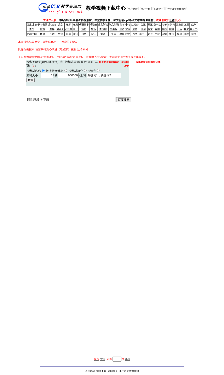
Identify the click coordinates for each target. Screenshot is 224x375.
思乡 (150, 33)
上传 (172, 20)
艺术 (52, 33)
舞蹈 (171, 29)
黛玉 (150, 24)
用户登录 (133, 8)
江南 (68, 33)
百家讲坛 (32, 24)
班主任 (143, 33)
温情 (164, 33)
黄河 (102, 33)
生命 (157, 33)
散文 (150, 29)
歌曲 (164, 29)
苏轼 (83, 29)
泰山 (75, 33)
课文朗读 (103, 24)
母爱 (186, 33)
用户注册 (145, 8)
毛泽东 (68, 29)
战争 (193, 24)
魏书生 (157, 24)
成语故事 (84, 24)
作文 (134, 33)
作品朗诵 (114, 24)
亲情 (193, 33)
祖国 (113, 33)
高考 (122, 24)
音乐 (179, 29)
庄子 (75, 29)
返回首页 (113, 370)
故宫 (127, 33)
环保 (42, 33)
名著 (164, 24)
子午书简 (42, 24)
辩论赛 (93, 24)
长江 (93, 33)
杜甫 (42, 29)
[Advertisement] (167, 277)
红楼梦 (135, 24)
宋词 (127, 29)
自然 (83, 33)
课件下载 (101, 370)
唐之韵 (52, 24)
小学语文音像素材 (176, 8)
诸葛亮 (60, 29)
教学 (68, 24)
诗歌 (134, 29)
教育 (75, 24)
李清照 (103, 29)
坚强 (179, 33)
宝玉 (143, 24)
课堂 (60, 24)
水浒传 (171, 24)
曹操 (52, 29)
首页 (102, 359)
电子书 (193, 29)
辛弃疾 (113, 29)
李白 (31, 29)
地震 (171, 33)
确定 (127, 359)
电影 (186, 29)
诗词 (143, 29)
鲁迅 (93, 29)
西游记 (179, 24)
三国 (186, 24)
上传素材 (90, 370)
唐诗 (122, 29)
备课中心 (158, 8)
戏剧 (157, 29)
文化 (60, 33)
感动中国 (32, 33)
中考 (127, 24)
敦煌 (122, 33)
